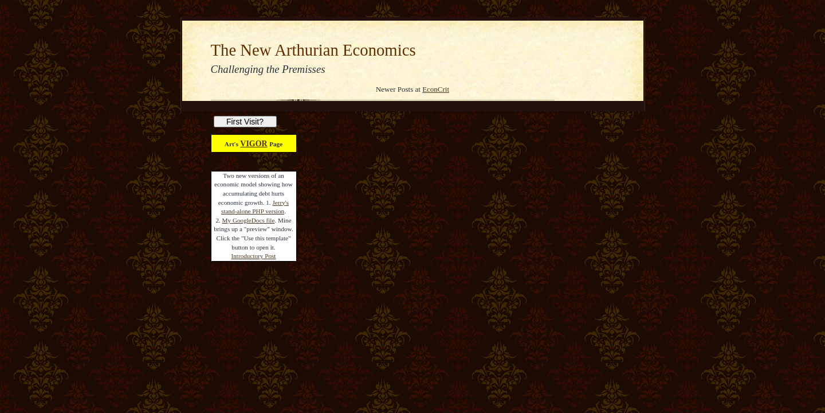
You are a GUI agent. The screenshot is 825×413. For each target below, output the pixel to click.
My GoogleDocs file (248, 220)
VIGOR (253, 143)
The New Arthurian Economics (313, 50)
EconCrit (435, 89)
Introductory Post (253, 255)
